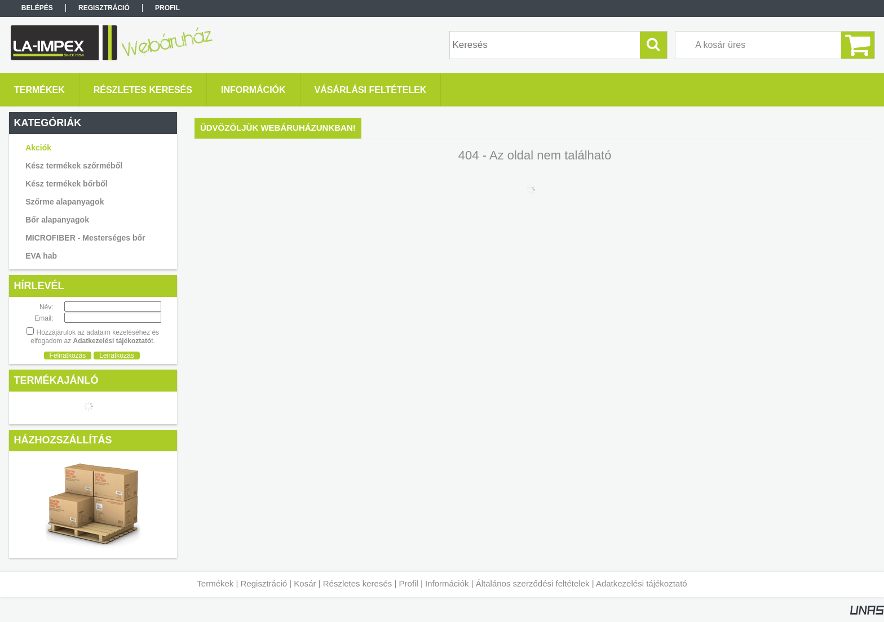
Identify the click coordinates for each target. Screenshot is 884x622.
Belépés (37, 8)
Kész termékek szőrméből (73, 165)
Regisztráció (264, 583)
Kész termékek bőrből (66, 183)
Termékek (215, 583)
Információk (447, 583)
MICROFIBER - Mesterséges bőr (85, 237)
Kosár (305, 583)
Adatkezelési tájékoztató (641, 583)
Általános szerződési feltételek (533, 583)
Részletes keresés (357, 583)
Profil (408, 583)
